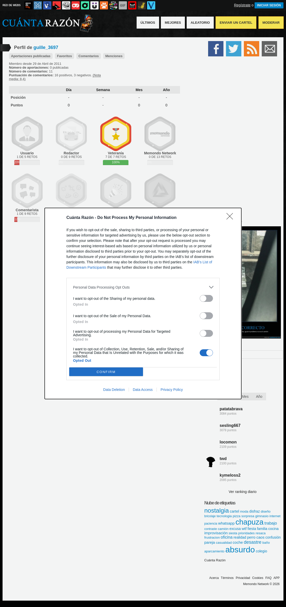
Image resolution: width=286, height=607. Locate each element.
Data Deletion (114, 390)
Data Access (143, 390)
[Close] (231, 218)
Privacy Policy (172, 390)
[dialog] (143, 303)
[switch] (206, 298)
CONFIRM (106, 372)
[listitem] (143, 287)
